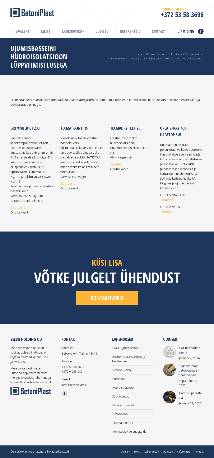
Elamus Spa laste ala (190, 395)
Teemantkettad (122, 423)
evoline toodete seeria (189, 350)
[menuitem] (23, 31)
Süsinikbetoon (121, 396)
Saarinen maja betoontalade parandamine (188, 370)
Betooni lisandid (123, 405)
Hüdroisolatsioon (123, 388)
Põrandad (118, 379)
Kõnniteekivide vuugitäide (129, 432)
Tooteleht (18, 207)
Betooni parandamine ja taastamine (128, 359)
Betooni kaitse (122, 370)
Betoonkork (120, 414)
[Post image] (169, 352)
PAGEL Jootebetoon (125, 348)
